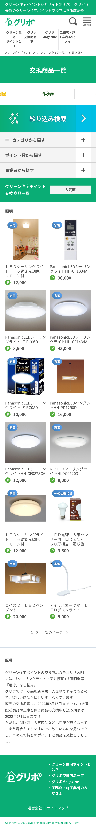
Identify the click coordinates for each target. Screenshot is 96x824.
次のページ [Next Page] (54, 632)
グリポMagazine (49, 34)
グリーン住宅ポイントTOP (20, 52)
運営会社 (35, 807)
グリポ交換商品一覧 (32, 37)
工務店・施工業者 (67, 36)
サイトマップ (57, 807)
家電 (71, 52)
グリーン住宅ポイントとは (14, 39)
